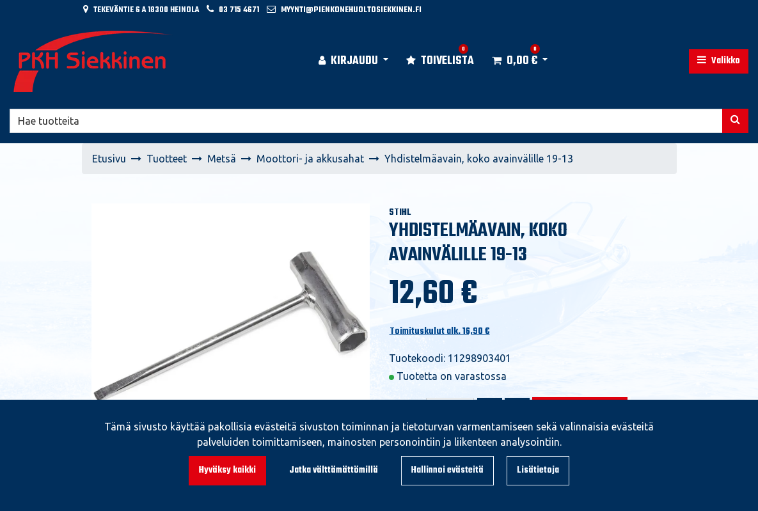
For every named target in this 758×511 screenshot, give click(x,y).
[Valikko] (718, 61)
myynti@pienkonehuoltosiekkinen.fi (351, 10)
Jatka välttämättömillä (333, 470)
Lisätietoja (538, 470)
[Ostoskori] (514, 61)
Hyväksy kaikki (227, 470)
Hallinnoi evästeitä (447, 470)
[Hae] (366, 121)
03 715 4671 (239, 10)
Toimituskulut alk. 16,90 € (440, 331)
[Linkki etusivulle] (93, 61)
